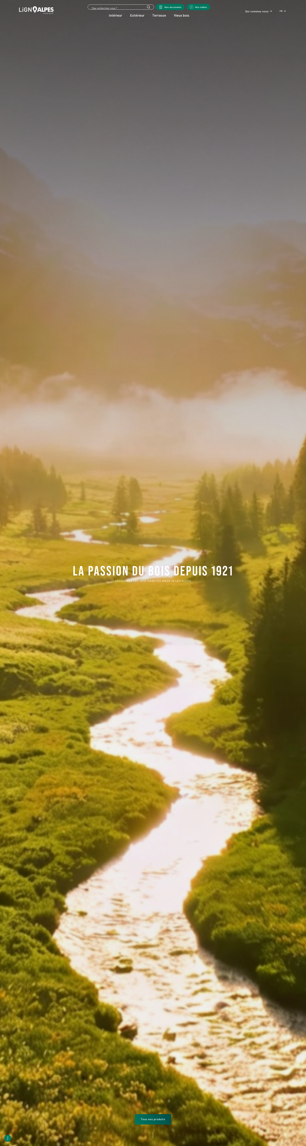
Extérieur (137, 15)
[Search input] (121, 8)
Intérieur (115, 15)
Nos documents (173, 7)
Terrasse (159, 15)
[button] (283, 11)
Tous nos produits (153, 1119)
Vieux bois (181, 15)
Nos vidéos (201, 7)
